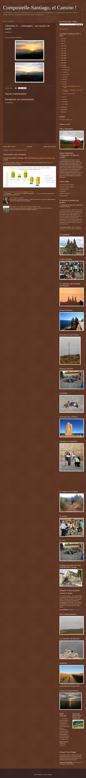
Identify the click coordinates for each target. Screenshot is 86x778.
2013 (62, 107)
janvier (64, 104)
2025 (62, 38)
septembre (65, 74)
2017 (62, 58)
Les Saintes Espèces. (65, 119)
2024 (62, 41)
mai (64, 84)
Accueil (29, 146)
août (64, 77)
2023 (62, 43)
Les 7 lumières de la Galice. (17, 198)
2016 (62, 60)
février (64, 101)
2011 (62, 112)
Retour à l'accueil (64, 29)
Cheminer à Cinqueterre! (68, 93)
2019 (62, 53)
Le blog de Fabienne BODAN (67, 186)
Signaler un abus (65, 124)
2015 (62, 62)
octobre (65, 72)
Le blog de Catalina (64, 189)
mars (64, 99)
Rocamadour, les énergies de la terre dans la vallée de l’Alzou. (25, 206)
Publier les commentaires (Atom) (18, 150)
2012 (62, 109)
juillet (64, 79)
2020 (62, 50)
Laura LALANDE (64, 195)
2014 (62, 65)
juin (64, 81)
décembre (65, 67)
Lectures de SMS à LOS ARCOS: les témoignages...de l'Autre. (18, 192)
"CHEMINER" (63, 191)
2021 (62, 48)
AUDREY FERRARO (65, 193)
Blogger (50, 774)
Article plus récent (9, 146)
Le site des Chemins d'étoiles (67, 184)
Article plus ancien (49, 146)
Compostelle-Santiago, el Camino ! (40, 7)
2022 (62, 46)
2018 (62, 55)
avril (64, 96)
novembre (65, 69)
